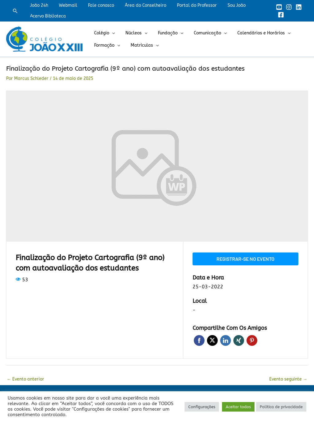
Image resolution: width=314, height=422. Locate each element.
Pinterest (252, 340)
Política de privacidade (281, 406)
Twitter (212, 340)
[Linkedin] (297, 7)
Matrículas (138, 45)
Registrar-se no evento (245, 259)
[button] (15, 11)
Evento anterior (25, 379)
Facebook (199, 340)
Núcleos (130, 33)
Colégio (100, 33)
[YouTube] (277, 7)
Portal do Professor (187, 5)
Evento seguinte (288, 379)
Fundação (162, 33)
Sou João (225, 5)
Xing (238, 340)
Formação (103, 45)
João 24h (38, 5)
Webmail (65, 5)
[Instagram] (287, 7)
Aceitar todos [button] (238, 406)
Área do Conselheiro (138, 5)
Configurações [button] (201, 406)
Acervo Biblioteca (47, 16)
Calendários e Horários (251, 33)
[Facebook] (279, 15)
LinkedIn (225, 340)
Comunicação (199, 33)
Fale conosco (95, 5)
